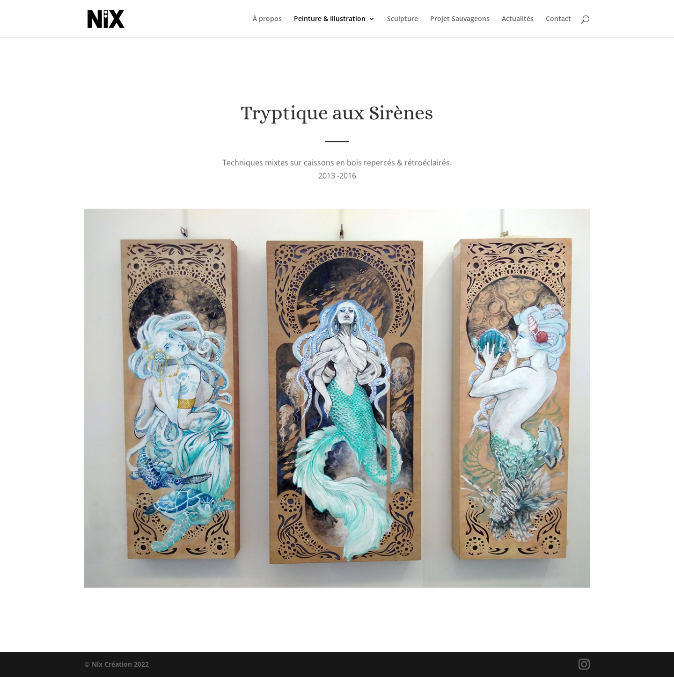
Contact (558, 19)
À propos (267, 19)
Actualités (518, 19)
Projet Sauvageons (460, 19)
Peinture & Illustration (330, 19)
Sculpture (402, 19)
